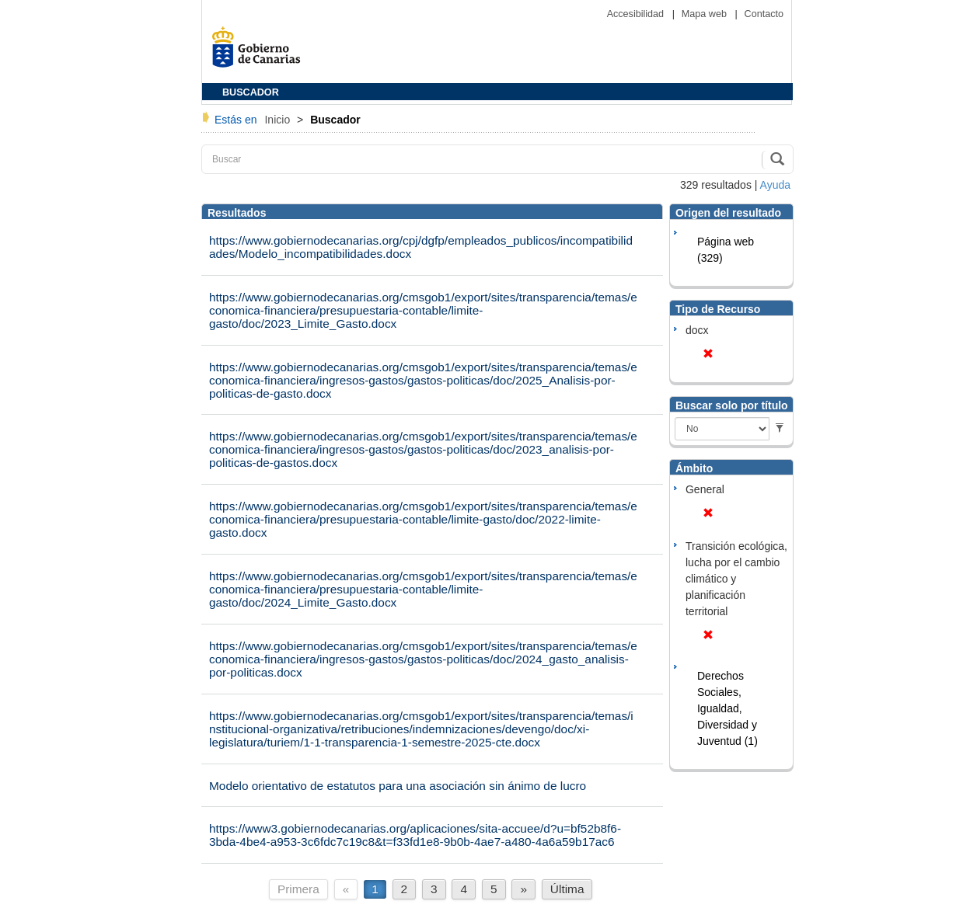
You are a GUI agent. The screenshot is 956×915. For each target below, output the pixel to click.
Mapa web (706, 14)
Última (567, 889)
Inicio (278, 119)
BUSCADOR (250, 92)
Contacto (764, 14)
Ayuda (775, 185)
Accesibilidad (637, 14)
